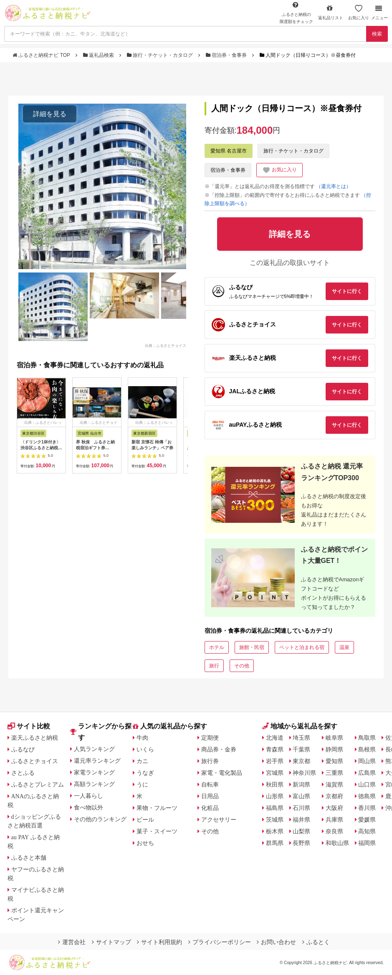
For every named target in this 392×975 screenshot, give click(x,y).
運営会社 (72, 942)
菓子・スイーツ (157, 831)
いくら (145, 749)
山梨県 (301, 831)
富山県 (301, 796)
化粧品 (210, 808)
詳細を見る (49, 113)
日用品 (210, 796)
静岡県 (334, 749)
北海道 (274, 738)
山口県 (367, 784)
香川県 (367, 808)
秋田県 (274, 784)
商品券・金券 (218, 749)
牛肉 (142, 738)
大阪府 (334, 808)
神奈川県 (304, 773)
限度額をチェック (296, 12)
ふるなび (23, 749)
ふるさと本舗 (28, 857)
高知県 (367, 831)
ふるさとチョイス (34, 761)
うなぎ (145, 773)
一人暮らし (88, 796)
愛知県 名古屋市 (228, 151)
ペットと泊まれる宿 (301, 647)
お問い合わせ (276, 942)
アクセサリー (218, 819)
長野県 (301, 843)
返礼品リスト (330, 12)
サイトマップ (111, 942)
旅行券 (210, 761)
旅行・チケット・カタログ (161, 55)
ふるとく (316, 942)
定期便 (210, 738)
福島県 (274, 808)
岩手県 (274, 761)
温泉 (344, 647)
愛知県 (334, 761)
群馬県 (274, 843)
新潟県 (301, 784)
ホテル (216, 647)
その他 (241, 666)
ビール (145, 819)
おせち (145, 843)
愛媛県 (367, 819)
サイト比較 (29, 726)
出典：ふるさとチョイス (165, 346)
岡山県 (367, 761)
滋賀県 (334, 784)
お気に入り (358, 12)
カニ (142, 761)
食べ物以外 (88, 807)
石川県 (301, 808)
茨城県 (274, 819)
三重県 (334, 773)
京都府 (334, 796)
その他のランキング (100, 819)
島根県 (367, 749)
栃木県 (274, 831)
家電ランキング (94, 772)
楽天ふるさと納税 (34, 738)
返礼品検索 (99, 55)
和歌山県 (337, 843)
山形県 (274, 796)
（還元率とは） (333, 186)
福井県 (301, 819)
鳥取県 (367, 738)
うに (142, 784)
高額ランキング (94, 784)
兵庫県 (334, 819)
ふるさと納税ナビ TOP (42, 55)
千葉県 (301, 749)
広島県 (367, 773)
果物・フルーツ (157, 808)
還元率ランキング (97, 761)
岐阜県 (334, 738)
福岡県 (367, 843)
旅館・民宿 (251, 647)
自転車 (210, 784)
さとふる (23, 773)
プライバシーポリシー (219, 942)
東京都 (301, 761)
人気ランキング (94, 749)
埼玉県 (301, 738)
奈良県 (334, 831)
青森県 (274, 749)
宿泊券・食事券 (227, 55)
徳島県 (367, 796)
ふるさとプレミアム (37, 784)
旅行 (214, 666)
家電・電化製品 (221, 773)
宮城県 (274, 773)
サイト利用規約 (159, 942)
